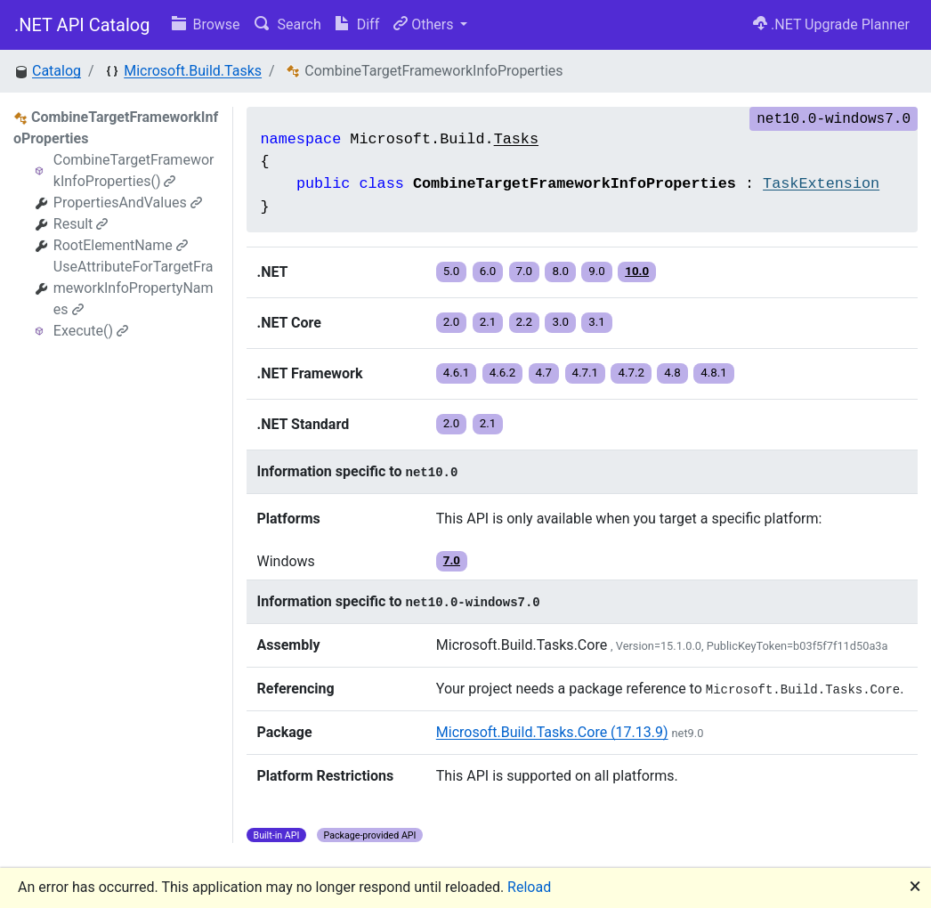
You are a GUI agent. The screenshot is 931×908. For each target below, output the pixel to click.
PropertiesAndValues (127, 202)
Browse (206, 24)
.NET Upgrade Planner (831, 24)
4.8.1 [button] (713, 372)
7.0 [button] (524, 271)
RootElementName (120, 245)
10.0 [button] (637, 271)
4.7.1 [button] (585, 372)
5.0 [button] (451, 271)
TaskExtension (821, 183)
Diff (357, 24)
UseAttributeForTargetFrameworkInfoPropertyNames (133, 288)
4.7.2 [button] (631, 372)
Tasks (516, 139)
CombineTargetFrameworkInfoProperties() (134, 170)
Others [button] (425, 24)
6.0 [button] (488, 271)
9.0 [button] (596, 271)
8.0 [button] (560, 271)
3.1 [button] (596, 321)
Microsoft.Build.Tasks (193, 70)
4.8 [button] (672, 372)
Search (288, 24)
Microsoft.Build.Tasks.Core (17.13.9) (552, 732)
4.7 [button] (544, 372)
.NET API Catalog (82, 25)
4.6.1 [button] (456, 372)
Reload (529, 887)
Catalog (56, 70)
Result (81, 223)
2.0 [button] (451, 321)
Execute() (90, 330)
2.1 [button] (488, 321)
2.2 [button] (524, 321)
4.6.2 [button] (503, 372)
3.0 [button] (560, 321)
